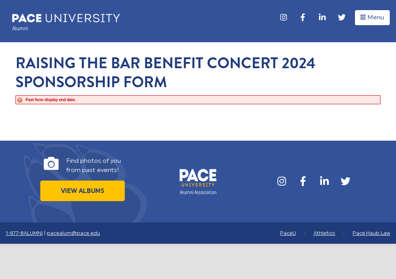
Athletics (324, 233)
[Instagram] (283, 17)
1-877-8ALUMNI (24, 233)
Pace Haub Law (371, 233)
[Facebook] (303, 17)
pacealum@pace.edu (73, 233)
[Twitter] (342, 17)
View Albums (82, 191)
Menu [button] (372, 17)
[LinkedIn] (322, 17)
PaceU (288, 233)
